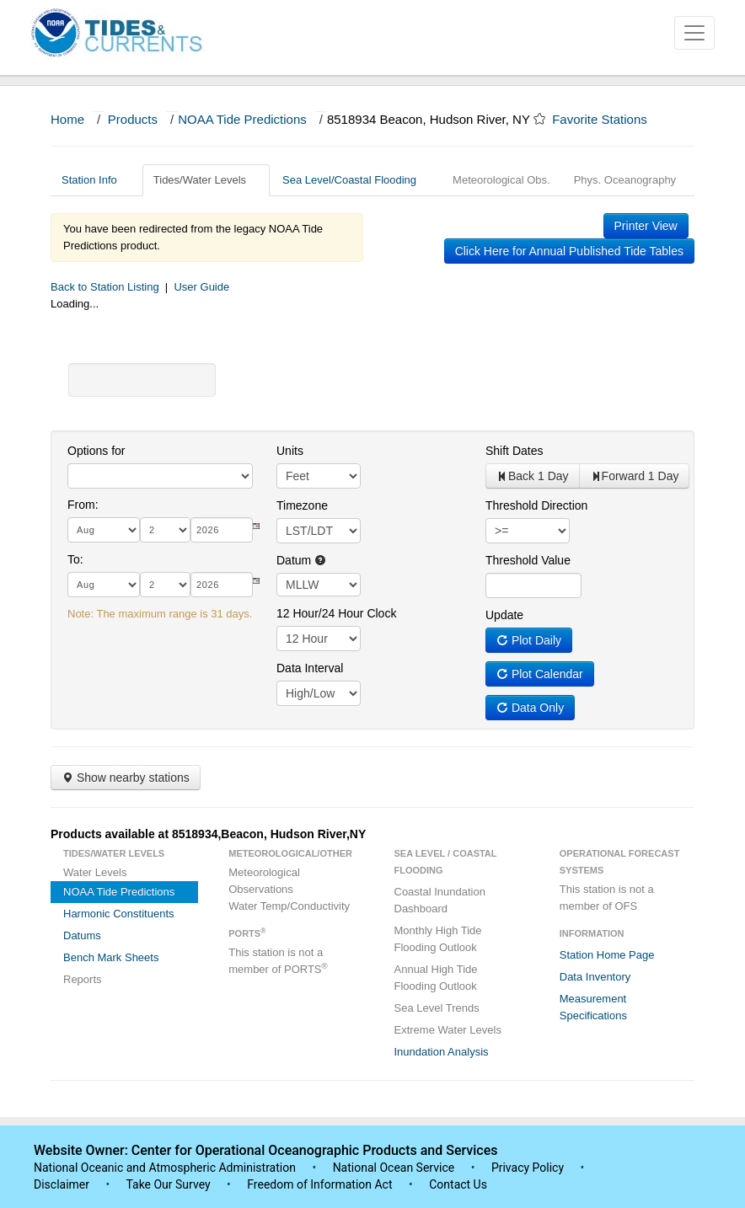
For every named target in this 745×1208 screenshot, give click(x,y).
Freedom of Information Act (319, 1184)
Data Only (530, 707)
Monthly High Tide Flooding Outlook (438, 939)
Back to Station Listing (105, 287)
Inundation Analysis (441, 1051)
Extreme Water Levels (447, 1030)
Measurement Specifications (593, 1007)
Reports (82, 979)
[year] (221, 530)
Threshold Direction (536, 505)
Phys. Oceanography (625, 180)
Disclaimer (61, 1184)
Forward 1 (634, 476)
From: (83, 504)
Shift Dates (514, 450)
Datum (301, 560)
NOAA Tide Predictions (242, 119)
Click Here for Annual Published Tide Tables (569, 251)
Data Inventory (595, 976)
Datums (82, 935)
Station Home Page (607, 955)
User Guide (201, 287)
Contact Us (458, 1184)
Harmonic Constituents (118, 913)
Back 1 (532, 476)
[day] (165, 530)
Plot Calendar (539, 674)
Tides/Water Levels (206, 180)
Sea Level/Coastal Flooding (355, 180)
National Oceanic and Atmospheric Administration (165, 1167)
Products (133, 119)
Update (504, 615)
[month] (103, 530)
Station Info (96, 180)
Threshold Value (528, 560)
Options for (96, 450)
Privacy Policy (527, 1167)
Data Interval (309, 668)
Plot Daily (528, 640)
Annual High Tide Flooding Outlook (436, 977)
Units (289, 450)
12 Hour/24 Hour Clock (336, 613)
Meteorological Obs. (501, 180)
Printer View (646, 226)
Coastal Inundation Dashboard (439, 900)
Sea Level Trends (437, 1008)
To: (75, 559)
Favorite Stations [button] (607, 119)
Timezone (302, 505)
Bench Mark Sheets (110, 957)
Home (67, 119)
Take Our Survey (169, 1184)
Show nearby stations (126, 777)
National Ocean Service (394, 1167)
